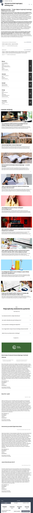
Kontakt (18, 500)
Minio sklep (10, 0)
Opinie (3, 93)
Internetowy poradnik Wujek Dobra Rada (12, 426)
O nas (2, 500)
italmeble (2, 0)
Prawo (3, 67)
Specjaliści (3, 77)
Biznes (3, 61)
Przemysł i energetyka (5, 69)
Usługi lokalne (4, 94)
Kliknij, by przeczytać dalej (5, 70)
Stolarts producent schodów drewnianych (9, 42)
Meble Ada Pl (4, 49)
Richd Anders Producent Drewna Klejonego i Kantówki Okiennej (21, 360)
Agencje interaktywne (5, 63)
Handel (3, 83)
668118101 (9, 360)
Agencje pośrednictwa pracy (6, 66)
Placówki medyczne (5, 78)
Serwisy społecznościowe (5, 95)
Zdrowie (4, 74)
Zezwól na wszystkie (25, 511)
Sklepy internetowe (4, 84)
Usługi (3, 90)
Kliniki (2, 76)
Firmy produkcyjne (4, 62)
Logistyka (3, 68)
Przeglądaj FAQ (16, 336)
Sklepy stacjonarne (4, 85)
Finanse (3, 64)
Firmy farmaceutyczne (5, 75)
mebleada (6, 0)
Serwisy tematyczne (5, 92)
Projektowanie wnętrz (5, 96)
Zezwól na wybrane (17, 511)
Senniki (3, 91)
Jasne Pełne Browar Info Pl (8, 462)
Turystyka (4, 101)
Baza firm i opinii (6, 394)
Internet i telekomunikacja (5, 65)
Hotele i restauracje (4, 102)
